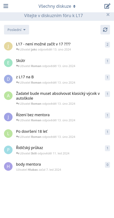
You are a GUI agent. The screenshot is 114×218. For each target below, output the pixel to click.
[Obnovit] (105, 29)
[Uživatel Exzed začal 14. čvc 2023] (8, 63)
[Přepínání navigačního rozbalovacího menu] (57, 6)
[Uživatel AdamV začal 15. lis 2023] (8, 95)
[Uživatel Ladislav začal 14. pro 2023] (8, 133)
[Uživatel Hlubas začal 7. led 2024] (8, 166)
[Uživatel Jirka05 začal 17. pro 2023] (8, 117)
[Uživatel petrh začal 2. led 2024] (8, 150)
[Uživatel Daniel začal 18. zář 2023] (8, 79)
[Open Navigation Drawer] (5, 6)
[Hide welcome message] (108, 14)
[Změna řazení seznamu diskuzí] (16, 29)
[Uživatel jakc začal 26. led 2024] (8, 46)
